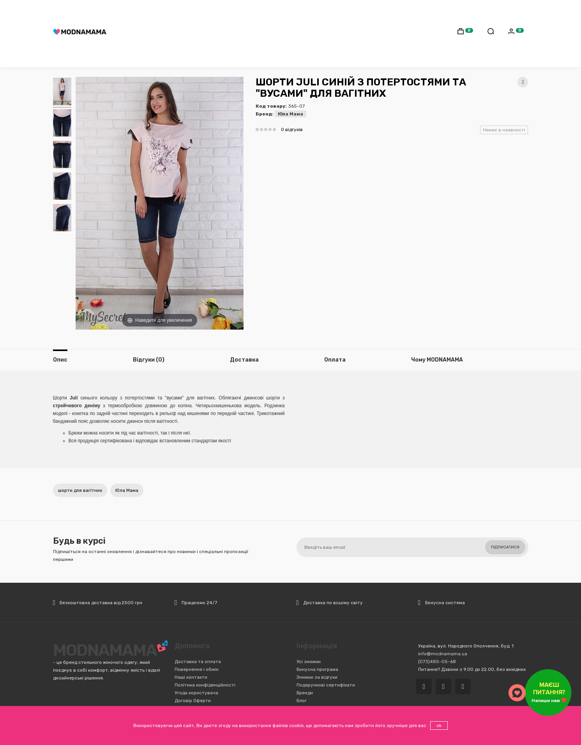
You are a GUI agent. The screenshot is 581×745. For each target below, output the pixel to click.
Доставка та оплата (198, 661)
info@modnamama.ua (442, 653)
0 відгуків (292, 129)
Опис (60, 360)
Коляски (239, 33)
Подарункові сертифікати (326, 685)
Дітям (187, 33)
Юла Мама (290, 114)
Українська (509, 10)
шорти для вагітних (80, 490)
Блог (302, 700)
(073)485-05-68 (221, 9)
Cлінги (212, 33)
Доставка (262, 9)
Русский (492, 10)
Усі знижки (309, 661)
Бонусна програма (317, 669)
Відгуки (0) (148, 360)
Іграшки (356, 33)
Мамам (163, 33)
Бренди (305, 692)
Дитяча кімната (317, 33)
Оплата (290, 9)
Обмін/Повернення (328, 9)
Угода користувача (196, 692)
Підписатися (505, 547)
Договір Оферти (193, 700)
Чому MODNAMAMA (437, 360)
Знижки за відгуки (317, 677)
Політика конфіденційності (205, 685)
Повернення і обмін (197, 669)
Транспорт (273, 33)
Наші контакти (191, 677)
